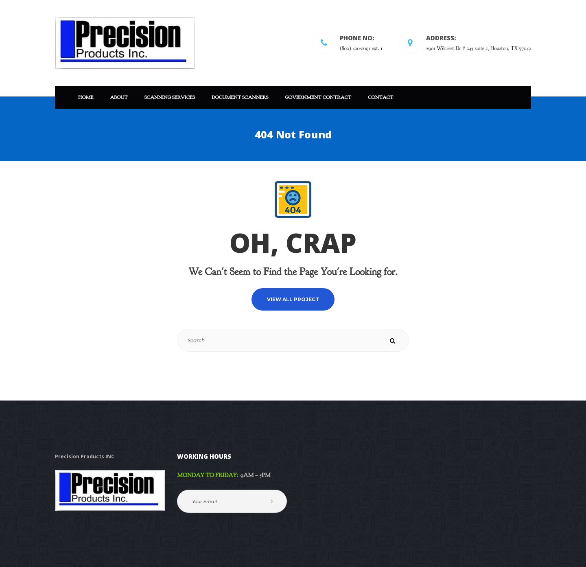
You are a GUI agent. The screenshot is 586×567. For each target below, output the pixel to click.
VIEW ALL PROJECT (293, 299)
